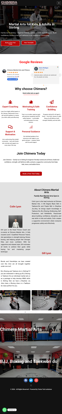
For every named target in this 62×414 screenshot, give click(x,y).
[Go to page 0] (43, 85)
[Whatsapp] (4, 410)
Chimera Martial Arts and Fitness (18, 70)
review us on (12, 79)
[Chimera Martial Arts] (9, 3)
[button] (31, 408)
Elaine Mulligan (43, 68)
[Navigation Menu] (59, 3)
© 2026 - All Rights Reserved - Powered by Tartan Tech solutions (31, 412)
